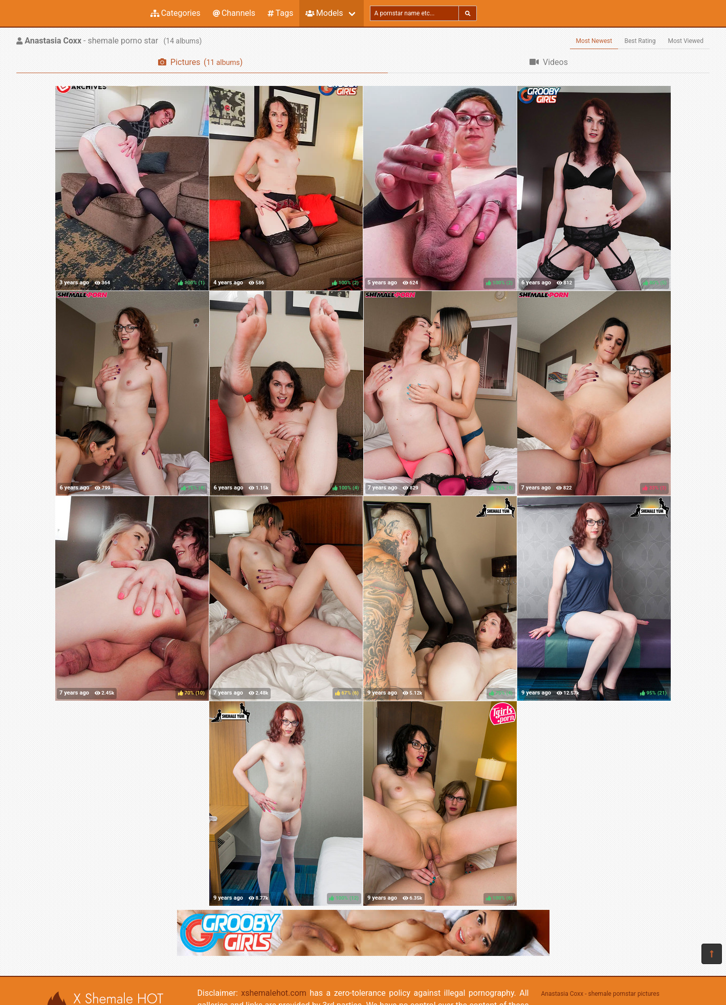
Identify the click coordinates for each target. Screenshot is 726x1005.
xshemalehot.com (273, 993)
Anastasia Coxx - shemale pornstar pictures (600, 993)
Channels (234, 13)
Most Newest (594, 40)
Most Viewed (686, 40)
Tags (280, 13)
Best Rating (639, 40)
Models (324, 13)
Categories (175, 13)
